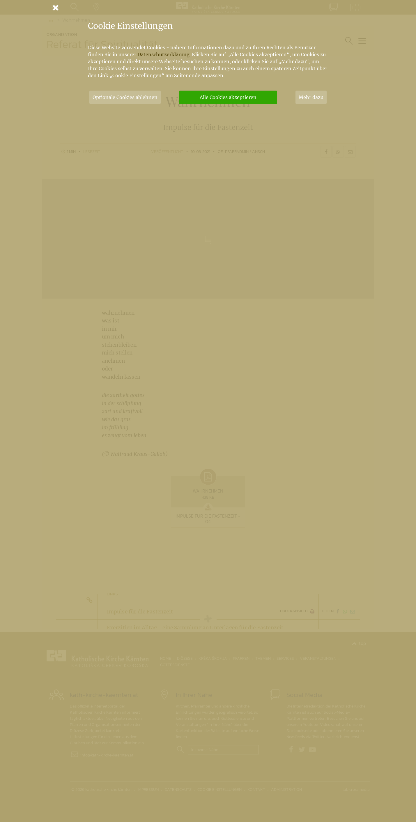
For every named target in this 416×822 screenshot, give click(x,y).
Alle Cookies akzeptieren (228, 97)
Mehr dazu (311, 97)
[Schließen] (208, 7)
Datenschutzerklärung (163, 54)
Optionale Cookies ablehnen (125, 97)
